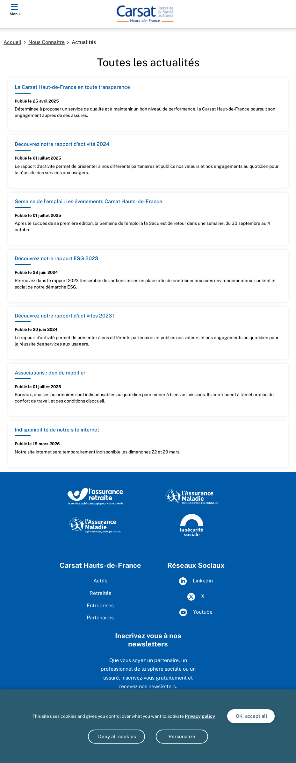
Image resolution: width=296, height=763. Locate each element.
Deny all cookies (116, 736)
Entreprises (100, 606)
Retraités (100, 593)
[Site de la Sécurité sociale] (191, 524)
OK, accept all (251, 716)
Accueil (12, 42)
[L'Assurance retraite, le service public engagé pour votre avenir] (95, 496)
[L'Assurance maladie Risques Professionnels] (191, 496)
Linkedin (196, 581)
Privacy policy (200, 716)
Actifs (100, 581)
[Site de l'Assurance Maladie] (95, 524)
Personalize (182, 736)
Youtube (196, 612)
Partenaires (100, 618)
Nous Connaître (46, 42)
